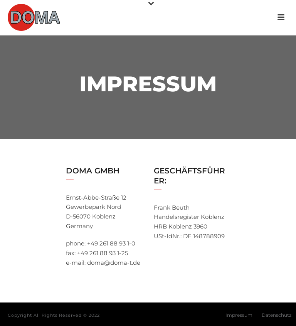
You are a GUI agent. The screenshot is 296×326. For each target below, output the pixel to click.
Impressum (238, 315)
